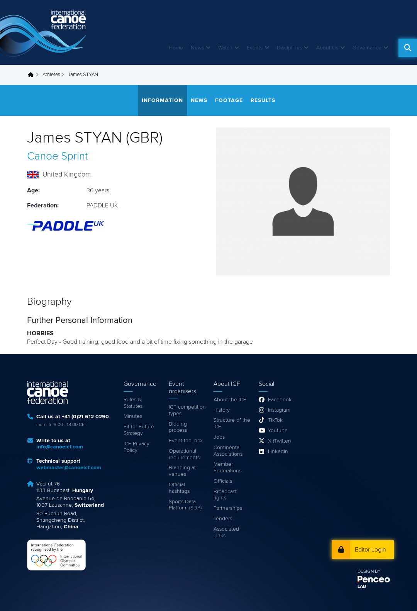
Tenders (223, 518)
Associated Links (226, 532)
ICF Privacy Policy (136, 447)
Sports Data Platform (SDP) (185, 505)
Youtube (278, 430)
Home (176, 48)
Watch (225, 48)
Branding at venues (182, 471)
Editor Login (370, 550)
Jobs (219, 437)
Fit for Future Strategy (139, 430)
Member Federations (227, 468)
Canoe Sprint (57, 156)
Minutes (133, 416)
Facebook (280, 399)
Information (162, 100)
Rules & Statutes (133, 403)
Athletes (51, 74)
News (197, 48)
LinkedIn (278, 451)
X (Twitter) (279, 441)
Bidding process (178, 427)
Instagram (279, 410)
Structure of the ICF (232, 423)
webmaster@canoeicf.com (68, 467)
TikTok (275, 420)
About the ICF (230, 399)
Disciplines (289, 48)
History (222, 410)
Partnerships (228, 508)
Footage (229, 100)
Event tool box (186, 440)
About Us (327, 48)
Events (255, 48)
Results (263, 100)
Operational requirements (184, 454)
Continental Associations (228, 451)
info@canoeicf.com (59, 447)
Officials (223, 481)
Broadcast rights (225, 495)
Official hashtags (179, 488)
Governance (367, 48)
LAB (362, 586)
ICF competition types (187, 410)
